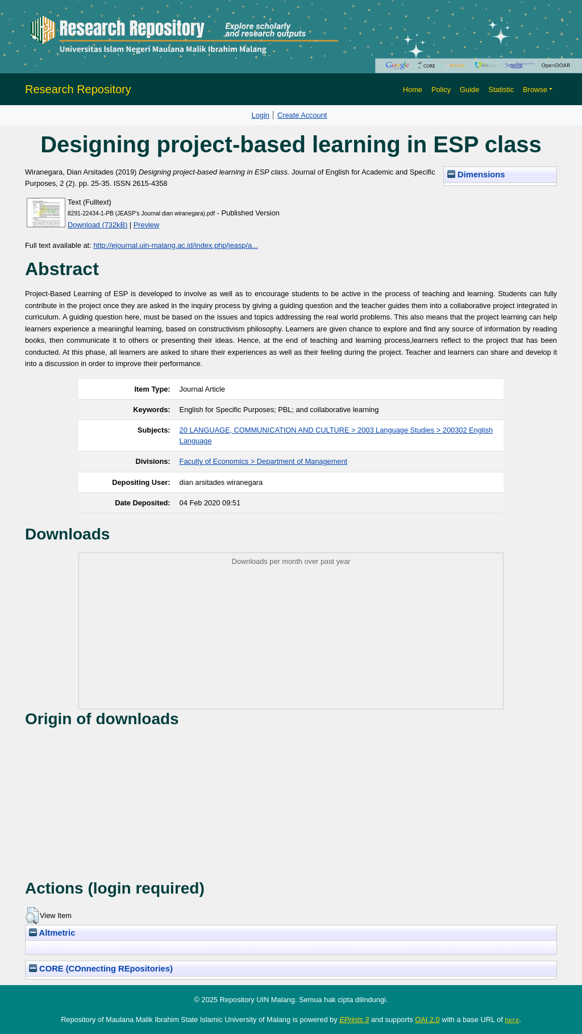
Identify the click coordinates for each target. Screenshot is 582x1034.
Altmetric (52, 932)
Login (260, 115)
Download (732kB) (97, 225)
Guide (469, 89)
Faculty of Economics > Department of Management (264, 461)
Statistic (501, 89)
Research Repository (78, 89)
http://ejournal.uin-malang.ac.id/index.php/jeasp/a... (175, 245)
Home (412, 89)
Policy (441, 89)
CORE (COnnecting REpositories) (101, 968)
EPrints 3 (354, 1019)
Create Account (302, 115)
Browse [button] (535, 89)
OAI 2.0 (427, 1019)
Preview (147, 225)
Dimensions (476, 174)
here (512, 1020)
